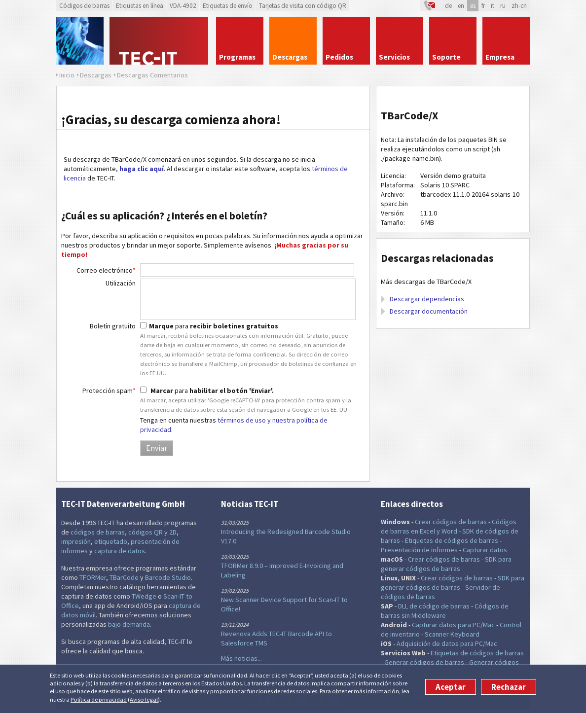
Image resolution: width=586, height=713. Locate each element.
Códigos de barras (84, 5)
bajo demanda (129, 624)
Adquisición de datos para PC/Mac (447, 643)
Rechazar (508, 686)
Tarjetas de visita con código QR (302, 5)
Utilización (121, 283)
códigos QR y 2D (152, 532)
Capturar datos (485, 549)
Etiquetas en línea (139, 5)
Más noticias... (241, 658)
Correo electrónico (106, 270)
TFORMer (92, 577)
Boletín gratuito (113, 325)
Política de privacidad (99, 699)
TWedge (144, 596)
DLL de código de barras (434, 606)
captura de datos (119, 550)
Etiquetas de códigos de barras (451, 540)
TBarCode (124, 577)
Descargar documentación (429, 311)
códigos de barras (98, 532)
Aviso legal (144, 699)
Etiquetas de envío (228, 5)
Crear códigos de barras (451, 521)
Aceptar (451, 686)
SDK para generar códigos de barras (446, 564)
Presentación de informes (419, 549)
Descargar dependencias (427, 298)
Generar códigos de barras (424, 662)
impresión (76, 541)
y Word (447, 531)
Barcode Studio (168, 577)
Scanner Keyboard (452, 634)
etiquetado (110, 541)
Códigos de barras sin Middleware (445, 611)
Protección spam (109, 390)
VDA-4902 (183, 5)
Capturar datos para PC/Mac (453, 624)
